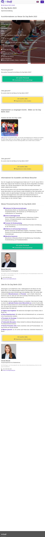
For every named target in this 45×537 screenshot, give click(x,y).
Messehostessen (13, 294)
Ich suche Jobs (22, 100)
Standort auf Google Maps (9, 53)
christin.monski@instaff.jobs (8, 370)
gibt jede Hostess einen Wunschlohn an (20, 303)
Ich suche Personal (22, 79)
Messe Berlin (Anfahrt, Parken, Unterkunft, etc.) (14, 60)
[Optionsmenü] (42, 2)
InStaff (3, 534)
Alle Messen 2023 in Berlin (8, 5)
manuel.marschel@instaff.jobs (9, 278)
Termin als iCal (6, 49)
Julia (2, 137)
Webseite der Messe (7, 56)
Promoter (23, 294)
